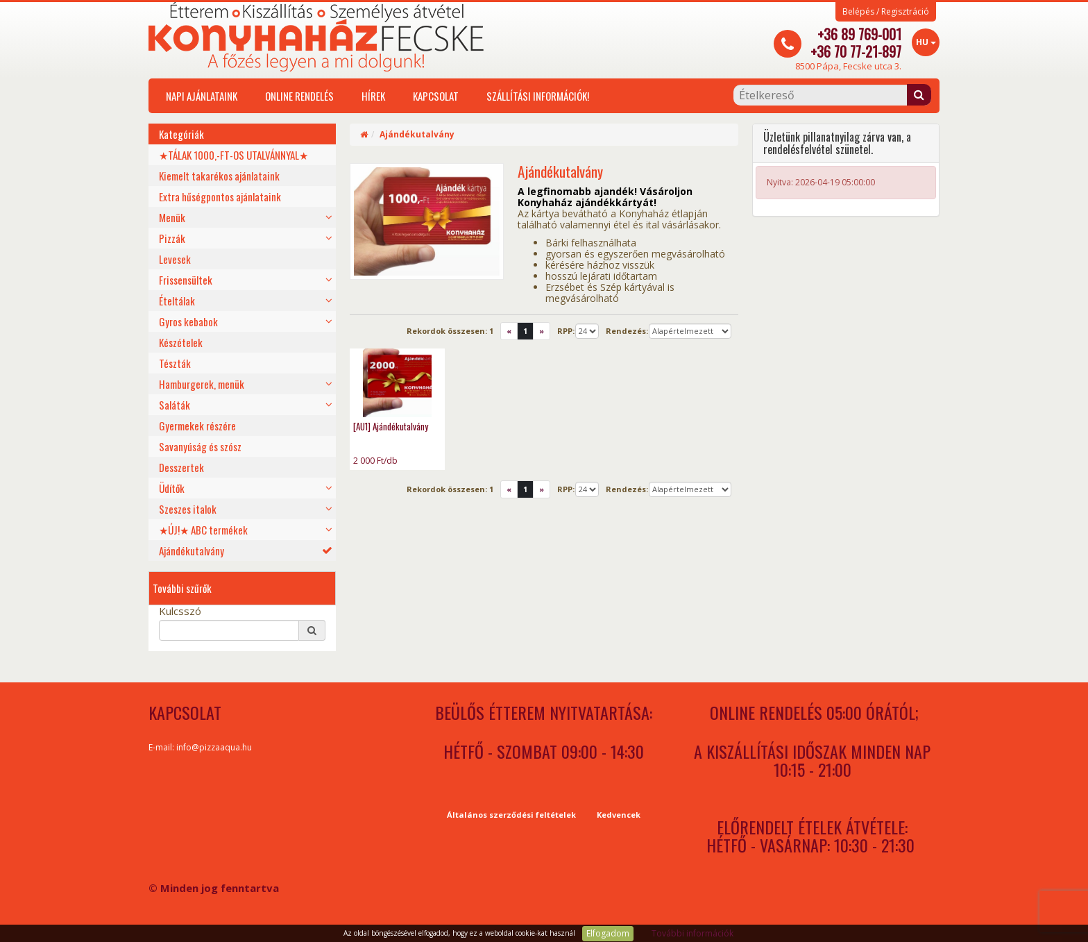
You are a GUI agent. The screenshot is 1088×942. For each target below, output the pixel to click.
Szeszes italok (187, 508)
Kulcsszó (180, 610)
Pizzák (172, 238)
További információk (692, 933)
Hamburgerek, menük (201, 384)
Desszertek (181, 467)
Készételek (181, 342)
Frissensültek (185, 279)
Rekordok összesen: (450, 331)
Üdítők (172, 488)
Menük (172, 217)
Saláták (174, 404)
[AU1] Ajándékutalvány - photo (397, 383)
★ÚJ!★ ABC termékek (203, 529)
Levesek (175, 259)
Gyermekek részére (197, 425)
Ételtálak (177, 300)
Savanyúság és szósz (200, 446)
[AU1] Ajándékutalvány (390, 426)
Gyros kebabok (188, 321)
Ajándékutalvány (191, 550)
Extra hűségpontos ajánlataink (220, 196)
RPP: (566, 331)
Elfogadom (607, 933)
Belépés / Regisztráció (885, 12)
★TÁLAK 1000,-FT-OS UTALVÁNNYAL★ (233, 154)
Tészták (175, 363)
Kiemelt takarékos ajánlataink (219, 175)
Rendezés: (627, 331)
